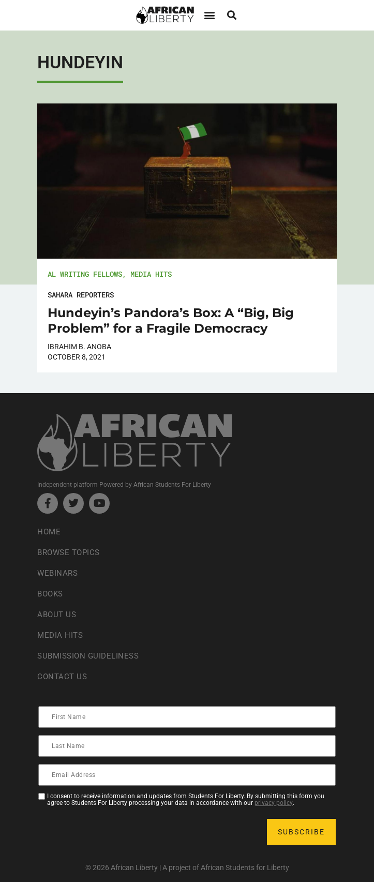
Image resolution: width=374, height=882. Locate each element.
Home (49, 531)
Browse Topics (70, 552)
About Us (57, 614)
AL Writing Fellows (85, 274)
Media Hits (151, 274)
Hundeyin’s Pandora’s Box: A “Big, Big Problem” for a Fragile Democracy (171, 320)
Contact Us (63, 676)
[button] (209, 15)
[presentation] (118, 832)
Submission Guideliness (90, 656)
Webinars (58, 573)
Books (51, 594)
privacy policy (274, 802)
